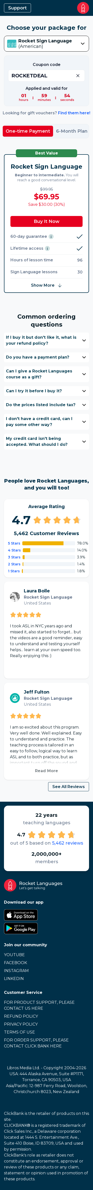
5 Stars (14, 543)
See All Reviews (68, 786)
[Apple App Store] (46, 915)
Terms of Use (19, 1032)
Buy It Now (47, 221)
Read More (46, 770)
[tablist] (46, 131)
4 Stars (14, 550)
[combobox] (46, 44)
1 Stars (14, 571)
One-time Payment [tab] (28, 131)
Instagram (16, 970)
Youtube (14, 954)
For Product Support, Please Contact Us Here (39, 1005)
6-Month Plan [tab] (72, 131)
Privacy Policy (21, 1024)
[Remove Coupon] (78, 76)
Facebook (15, 962)
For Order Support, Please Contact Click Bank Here (36, 1043)
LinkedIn (14, 978)
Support (17, 8)
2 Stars (14, 564)
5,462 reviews (67, 843)
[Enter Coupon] (46, 76)
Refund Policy (21, 1016)
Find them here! (74, 113)
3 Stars (14, 557)
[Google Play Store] (46, 928)
